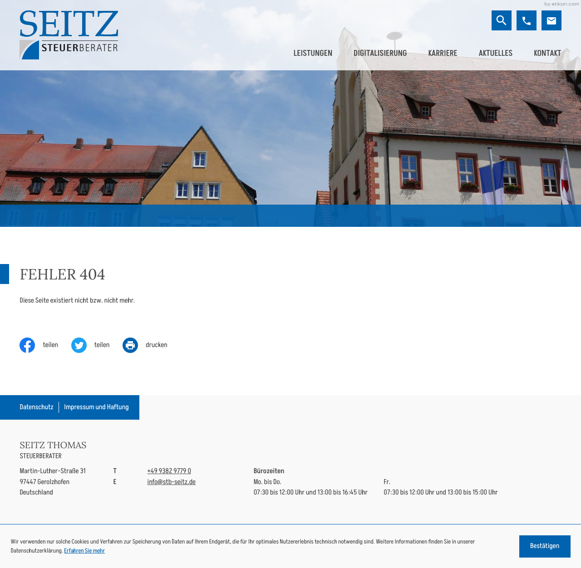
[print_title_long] (152, 345)
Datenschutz (36, 407)
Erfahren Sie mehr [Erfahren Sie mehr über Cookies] (84, 550)
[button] (527, 20)
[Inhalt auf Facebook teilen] (45, 345)
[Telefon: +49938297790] (169, 471)
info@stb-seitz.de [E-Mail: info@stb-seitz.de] (172, 482)
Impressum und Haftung (96, 407)
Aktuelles (495, 53)
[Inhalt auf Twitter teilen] (97, 345)
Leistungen (313, 53)
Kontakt (547, 53)
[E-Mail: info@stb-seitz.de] (551, 20)
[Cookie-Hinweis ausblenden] (545, 546)
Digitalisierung (380, 53)
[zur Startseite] (69, 34)
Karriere (442, 53)
